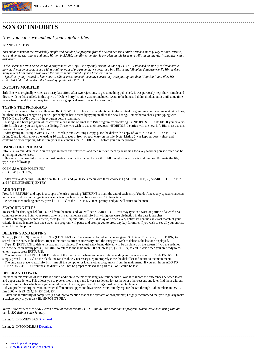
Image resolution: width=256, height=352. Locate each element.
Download (45, 319)
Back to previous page (24, 343)
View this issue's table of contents (31, 347)
